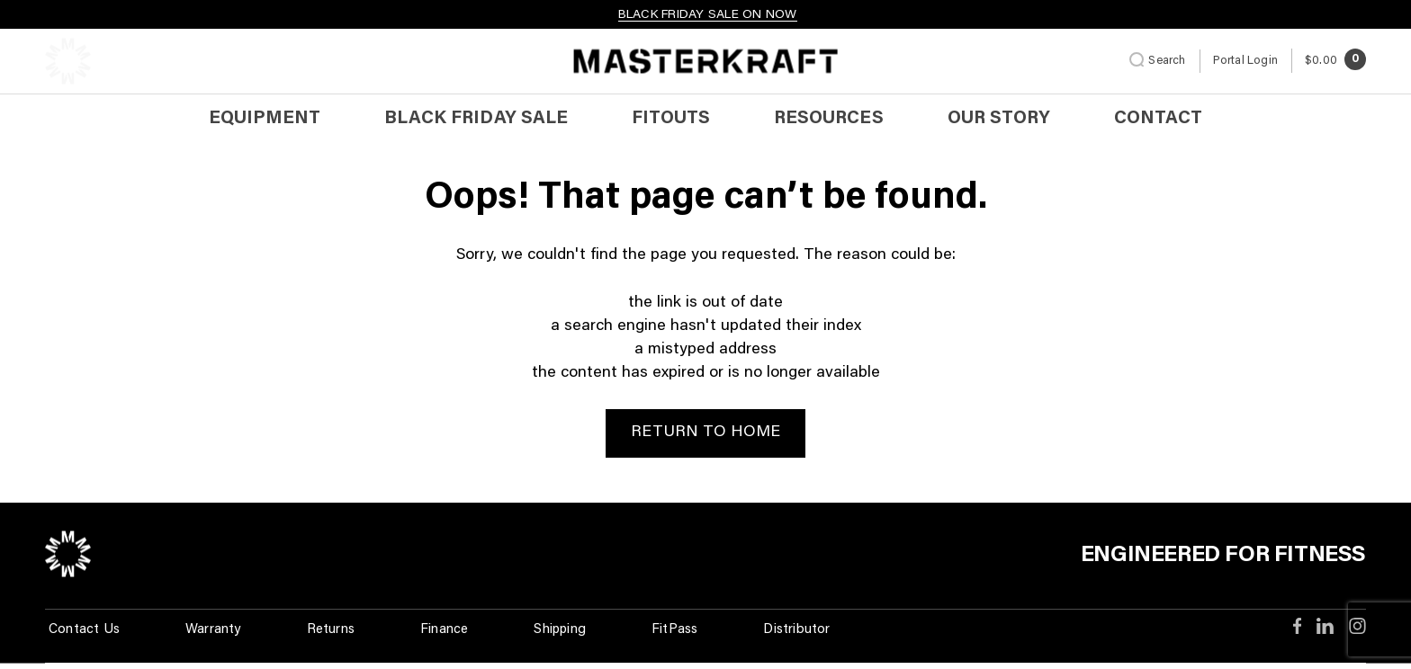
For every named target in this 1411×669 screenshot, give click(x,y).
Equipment (264, 119)
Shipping (560, 630)
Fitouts (671, 119)
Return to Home (705, 432)
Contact (1158, 119)
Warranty (213, 630)
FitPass (674, 630)
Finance (444, 630)
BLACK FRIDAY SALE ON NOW (707, 15)
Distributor (796, 630)
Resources (828, 119)
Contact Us (84, 630)
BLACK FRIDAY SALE (476, 119)
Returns (331, 630)
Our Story (999, 119)
